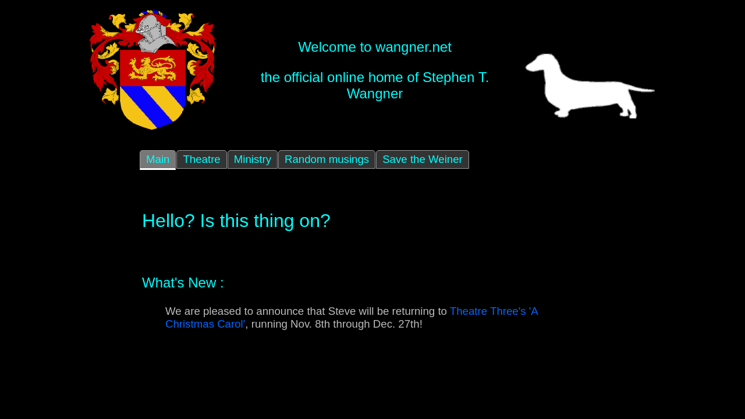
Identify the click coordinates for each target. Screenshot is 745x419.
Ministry (252, 159)
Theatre (201, 159)
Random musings (327, 159)
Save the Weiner (422, 159)
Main (157, 159)
